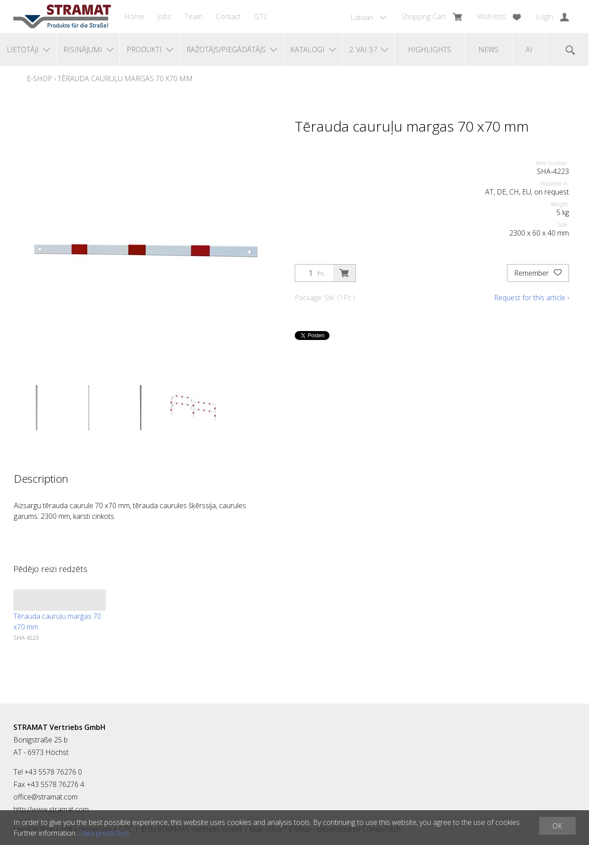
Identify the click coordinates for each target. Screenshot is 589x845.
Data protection (103, 833)
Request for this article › (531, 297)
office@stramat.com (45, 797)
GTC (261, 16)
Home (134, 16)
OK (557, 826)
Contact (228, 16)
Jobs (164, 16)
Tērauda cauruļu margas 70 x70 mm (125, 78)
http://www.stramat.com (51, 809)
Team (193, 16)
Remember (538, 273)
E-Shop (39, 78)
